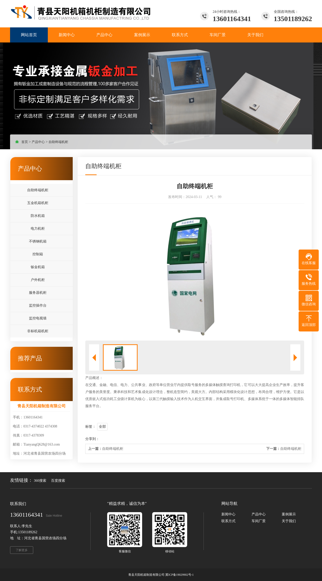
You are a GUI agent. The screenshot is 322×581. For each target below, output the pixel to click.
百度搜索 (58, 480)
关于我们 (289, 521)
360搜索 (40, 480)
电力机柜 (38, 228)
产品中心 (38, 142)
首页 (24, 142)
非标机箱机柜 (37, 331)
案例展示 (289, 514)
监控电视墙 (38, 318)
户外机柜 (38, 280)
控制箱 (37, 254)
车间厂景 (259, 521)
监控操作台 (38, 305)
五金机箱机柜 (37, 203)
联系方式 (228, 521)
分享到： (92, 439)
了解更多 (22, 550)
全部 (102, 426)
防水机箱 (38, 216)
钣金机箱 (38, 267)
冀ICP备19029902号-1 (179, 574)
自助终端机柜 (58, 142)
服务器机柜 (38, 293)
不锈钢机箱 (38, 241)
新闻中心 (228, 514)
